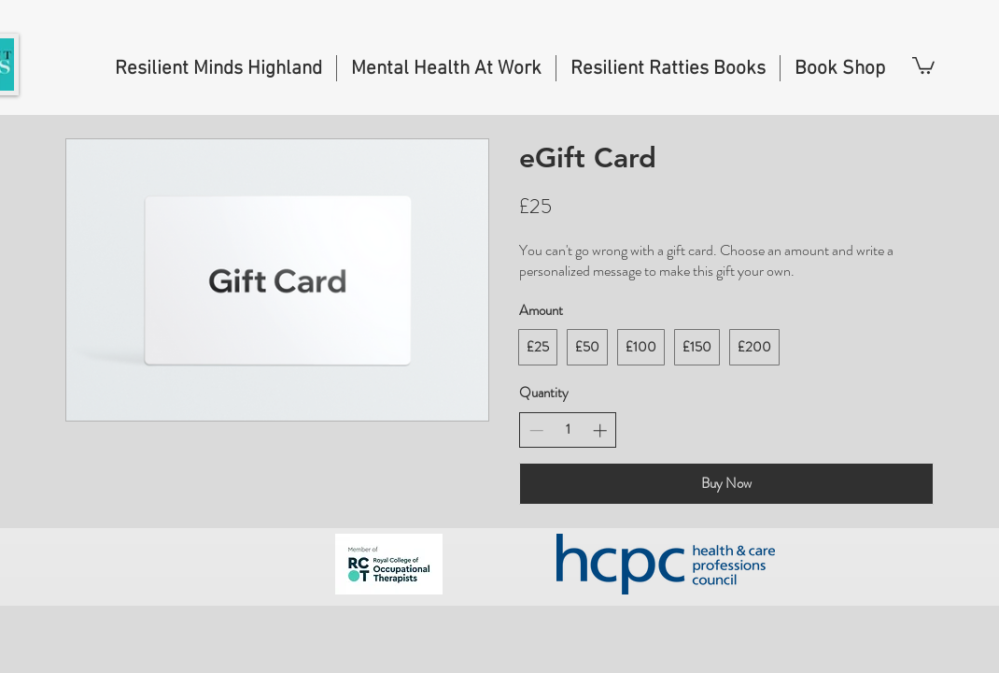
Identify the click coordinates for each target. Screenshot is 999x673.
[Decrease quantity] (536, 430)
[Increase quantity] (600, 430)
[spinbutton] (568, 429)
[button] (923, 64)
